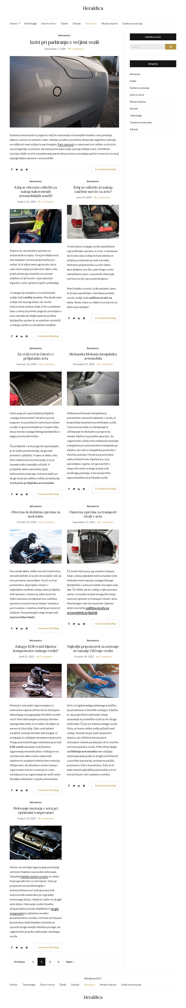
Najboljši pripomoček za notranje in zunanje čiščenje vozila (93, 648)
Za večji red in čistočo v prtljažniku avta (36, 356)
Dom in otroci (48, 23)
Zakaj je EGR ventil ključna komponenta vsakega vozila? (35, 648)
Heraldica (93, 8)
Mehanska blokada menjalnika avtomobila (93, 356)
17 (100, 978)
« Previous (19, 961)
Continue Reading (105, 169)
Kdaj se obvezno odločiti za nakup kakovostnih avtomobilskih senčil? (36, 191)
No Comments (76, 48)
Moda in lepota (110, 23)
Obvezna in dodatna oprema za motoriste (35, 514)
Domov (14, 23)
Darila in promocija (132, 23)
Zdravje (76, 23)
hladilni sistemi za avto (34, 876)
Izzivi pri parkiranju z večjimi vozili (64, 42)
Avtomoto (91, 23)
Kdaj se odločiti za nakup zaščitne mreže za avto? (93, 189)
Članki (64, 23)
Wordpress (90, 978)
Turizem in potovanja (141, 122)
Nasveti (134, 108)
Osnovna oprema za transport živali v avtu (93, 514)
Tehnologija (30, 23)
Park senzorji (66, 144)
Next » (70, 961)
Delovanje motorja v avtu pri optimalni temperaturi (35, 810)
